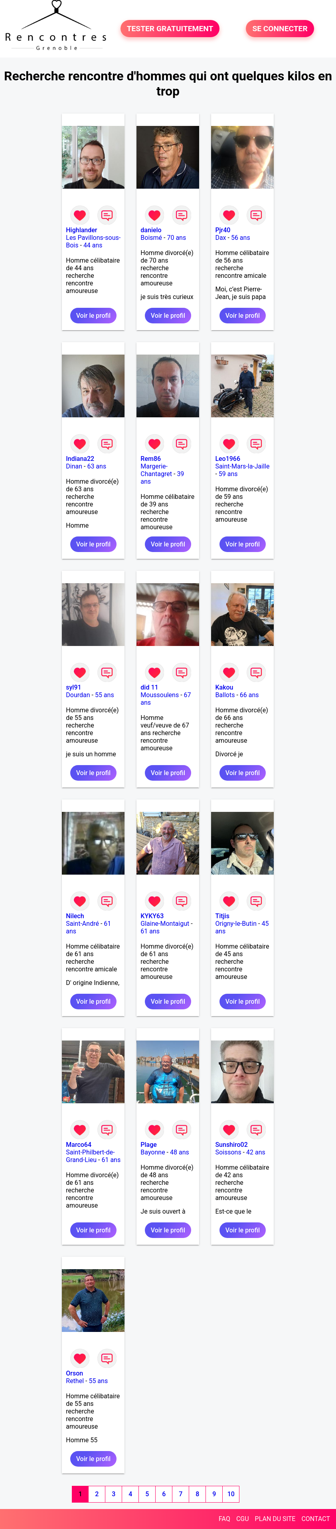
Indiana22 (80, 458)
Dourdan (78, 695)
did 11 (149, 687)
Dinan (74, 466)
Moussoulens (159, 695)
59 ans (228, 474)
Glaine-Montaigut (164, 923)
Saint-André (82, 923)
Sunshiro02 (231, 1144)
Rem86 (150, 458)
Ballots (225, 695)
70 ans (176, 237)
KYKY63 (152, 916)
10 (231, 1494)
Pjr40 (222, 230)
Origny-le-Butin (236, 923)
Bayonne (152, 1152)
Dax (220, 237)
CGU (242, 1519)
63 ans (96, 466)
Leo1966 (227, 458)
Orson (74, 1373)
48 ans (179, 1152)
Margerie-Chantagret (156, 470)
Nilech (75, 916)
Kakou (224, 687)
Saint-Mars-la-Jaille (242, 466)
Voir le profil (93, 315)
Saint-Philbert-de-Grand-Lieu (90, 1156)
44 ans (93, 245)
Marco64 (78, 1144)
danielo (150, 230)
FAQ (224, 1519)
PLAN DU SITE (275, 1519)
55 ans (104, 695)
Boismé (151, 237)
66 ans (249, 695)
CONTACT (315, 1519)
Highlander (81, 230)
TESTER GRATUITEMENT (170, 28)
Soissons (228, 1152)
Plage (148, 1144)
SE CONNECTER (279, 28)
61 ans (150, 931)
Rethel (75, 1381)
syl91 (73, 687)
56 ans (240, 237)
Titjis (222, 916)
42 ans (255, 1152)
